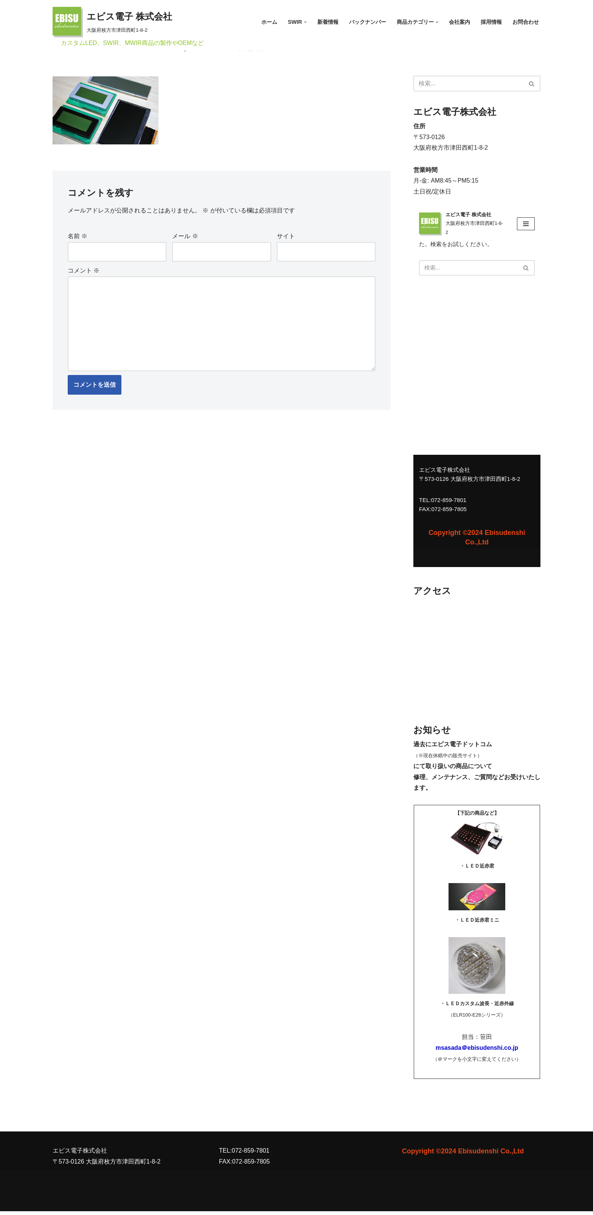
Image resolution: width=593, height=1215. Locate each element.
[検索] (468, 83)
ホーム (269, 22)
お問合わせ (525, 22)
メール (185, 236)
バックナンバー (367, 22)
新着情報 (327, 22)
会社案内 (459, 22)
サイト (286, 236)
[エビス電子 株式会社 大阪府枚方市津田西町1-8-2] (112, 22)
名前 (77, 236)
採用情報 (491, 22)
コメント (83, 271)
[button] (305, 22)
